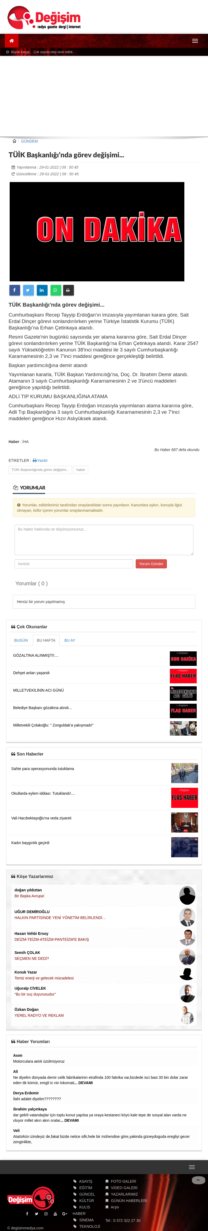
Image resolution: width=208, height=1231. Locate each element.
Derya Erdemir (26, 1093)
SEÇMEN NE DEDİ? (32, 958)
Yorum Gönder (151, 564)
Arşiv (115, 1207)
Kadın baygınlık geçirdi (30, 843)
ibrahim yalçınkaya (30, 1109)
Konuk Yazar (26, 972)
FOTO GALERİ (123, 1181)
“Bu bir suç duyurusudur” (35, 994)
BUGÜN (21, 640)
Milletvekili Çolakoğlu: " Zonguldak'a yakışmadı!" (53, 725)
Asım (17, 1055)
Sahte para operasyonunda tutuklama (42, 769)
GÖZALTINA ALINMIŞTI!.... (36, 655)
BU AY (69, 640)
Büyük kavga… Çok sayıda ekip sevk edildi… (41, 52)
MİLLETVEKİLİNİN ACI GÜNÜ (38, 690)
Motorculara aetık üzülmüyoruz (38, 1061)
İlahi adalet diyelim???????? (37, 1099)
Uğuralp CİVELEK (30, 988)
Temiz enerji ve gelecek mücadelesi (44, 978)
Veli (16, 1130)
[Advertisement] (104, 96)
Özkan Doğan (26, 1009)
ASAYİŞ (85, 1181)
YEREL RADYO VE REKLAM (39, 1015)
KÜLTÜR (86, 1201)
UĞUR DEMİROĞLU (32, 912)
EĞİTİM (85, 1188)
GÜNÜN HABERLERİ (129, 1201)
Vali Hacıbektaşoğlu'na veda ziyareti (41, 818)
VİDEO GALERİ (124, 1188)
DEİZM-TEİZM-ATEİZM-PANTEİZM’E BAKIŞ (52, 939)
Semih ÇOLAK (27, 952)
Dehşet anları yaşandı (31, 673)
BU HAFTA (46, 640)
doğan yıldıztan (28, 890)
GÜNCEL (87, 1194)
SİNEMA (86, 1220)
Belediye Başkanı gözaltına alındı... (42, 708)
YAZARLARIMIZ (124, 1194)
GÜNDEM (29, 141)
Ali (15, 1071)
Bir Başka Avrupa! (29, 896)
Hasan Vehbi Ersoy (31, 933)
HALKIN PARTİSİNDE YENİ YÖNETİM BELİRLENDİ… (60, 918)
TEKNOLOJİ (89, 1226)
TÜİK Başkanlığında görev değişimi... (40, 470)
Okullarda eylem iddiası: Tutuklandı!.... (43, 793)
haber (80, 470)
